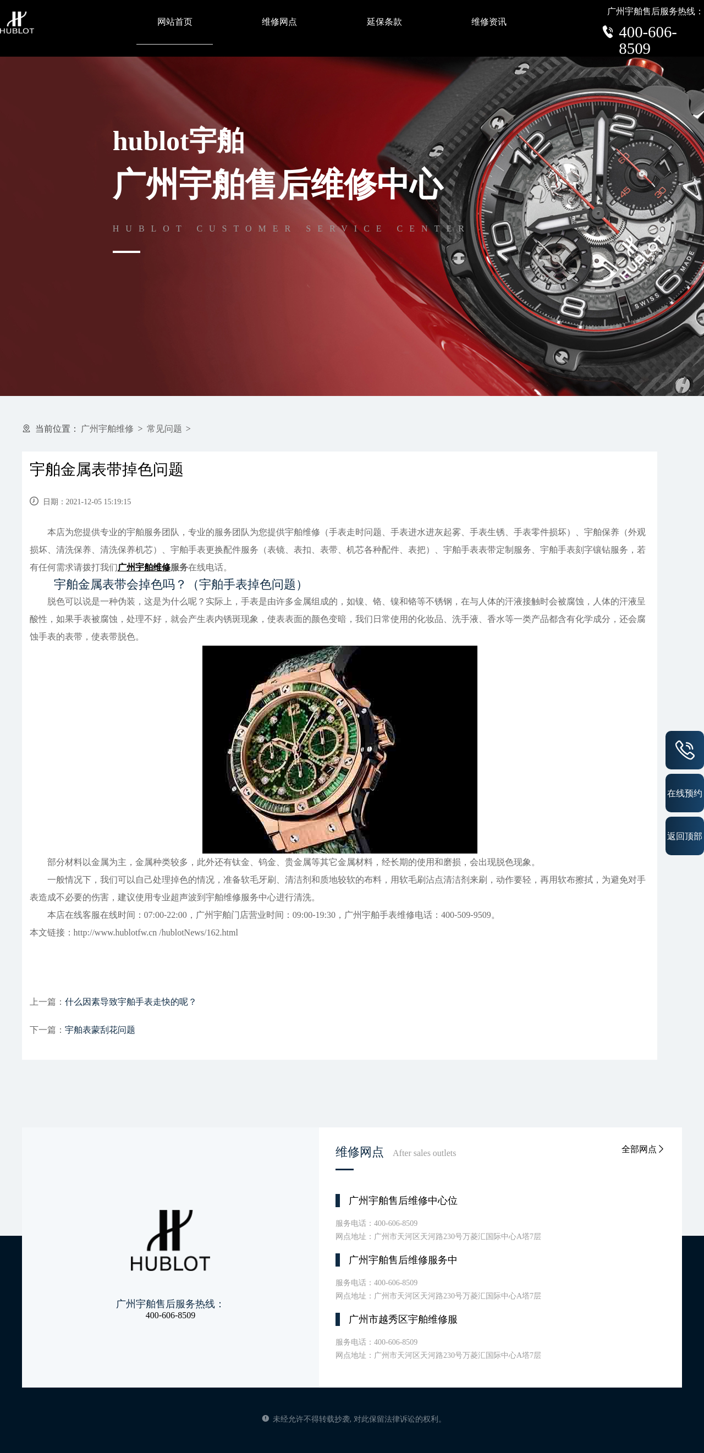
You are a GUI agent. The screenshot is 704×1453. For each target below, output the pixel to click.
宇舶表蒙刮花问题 (100, 1029)
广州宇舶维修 (107, 428)
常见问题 (164, 428)
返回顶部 (684, 836)
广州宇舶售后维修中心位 (403, 1200)
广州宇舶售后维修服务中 (403, 1259)
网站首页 (175, 21)
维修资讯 (489, 21)
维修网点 (279, 21)
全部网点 (644, 1149)
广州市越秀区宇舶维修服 (403, 1319)
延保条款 (384, 21)
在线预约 (684, 793)
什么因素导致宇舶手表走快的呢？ (131, 1001)
